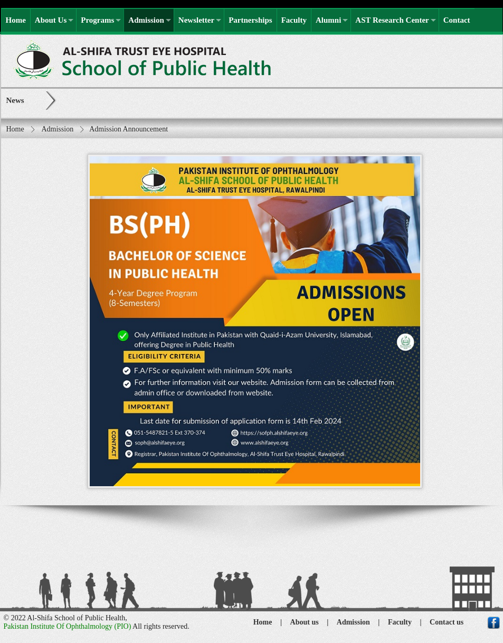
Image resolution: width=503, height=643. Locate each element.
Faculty (294, 20)
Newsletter (196, 20)
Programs (97, 20)
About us (304, 622)
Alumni (328, 20)
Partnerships (250, 20)
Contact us (446, 622)
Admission (146, 20)
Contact (456, 20)
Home (16, 20)
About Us (51, 20)
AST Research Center (392, 20)
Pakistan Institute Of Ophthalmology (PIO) (67, 626)
